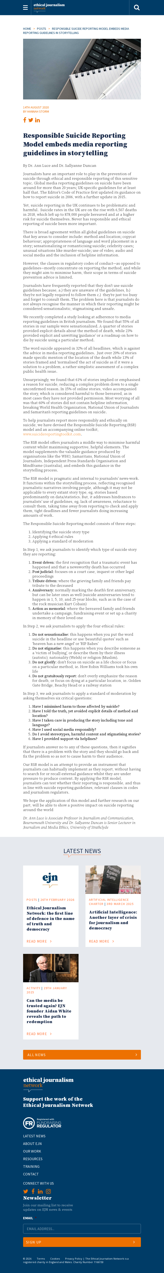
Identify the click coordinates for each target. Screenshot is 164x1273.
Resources (33, 1158)
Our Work (32, 1151)
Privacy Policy (73, 1258)
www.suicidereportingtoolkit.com (52, 434)
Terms (41, 1258)
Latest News (34, 1136)
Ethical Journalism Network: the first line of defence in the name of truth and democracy (51, 918)
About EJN (32, 1143)
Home (27, 29)
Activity (34, 988)
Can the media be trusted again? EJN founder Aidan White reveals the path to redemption (49, 1011)
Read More (39, 941)
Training (31, 1166)
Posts (41, 29)
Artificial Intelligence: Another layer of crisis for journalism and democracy (113, 920)
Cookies (55, 1258)
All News (82, 1054)
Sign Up (80, 1242)
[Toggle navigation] (25, 7)
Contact (31, 1174)
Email (29, 1218)
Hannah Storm (38, 111)
